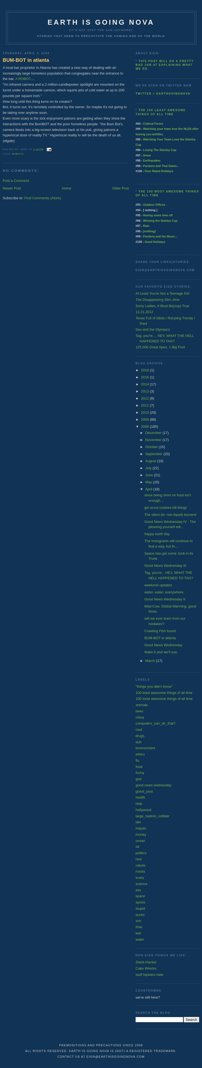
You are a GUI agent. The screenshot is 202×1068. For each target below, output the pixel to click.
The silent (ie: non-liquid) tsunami (170, 515)
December (154, 433)
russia (140, 871)
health (140, 797)
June (149, 475)
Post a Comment (16, 181)
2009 (145, 419)
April (149, 489)
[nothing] (149, 231)
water (140, 939)
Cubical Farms (153, 123)
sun (138, 921)
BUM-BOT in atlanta (26, 60)
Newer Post (12, 188)
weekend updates (158, 585)
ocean (140, 841)
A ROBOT (22, 79)
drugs (140, 736)
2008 (145, 426)
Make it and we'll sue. (161, 652)
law (138, 822)
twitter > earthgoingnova (163, 93)
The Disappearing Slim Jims (157, 300)
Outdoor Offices (154, 204)
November (154, 440)
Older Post (120, 188)
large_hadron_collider (152, 816)
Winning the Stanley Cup (160, 220)
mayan (141, 828)
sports (140, 902)
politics (141, 853)
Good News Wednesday (163, 645)
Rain (146, 225)
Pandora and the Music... (160, 236)
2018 (145, 370)
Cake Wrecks (146, 968)
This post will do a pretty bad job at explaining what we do (165, 65)
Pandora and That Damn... (161, 166)
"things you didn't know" (154, 686)
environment (145, 748)
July (149, 468)
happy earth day (156, 534)
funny (140, 773)
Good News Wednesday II (164, 599)
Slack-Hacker (146, 962)
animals (142, 705)
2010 (145, 412)
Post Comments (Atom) (42, 198)
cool (139, 730)
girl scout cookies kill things (165, 508)
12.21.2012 (144, 312)
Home (66, 188)
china (140, 717)
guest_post (144, 791)
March (150, 661)
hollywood (143, 810)
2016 (145, 377)
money (141, 834)
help (139, 804)
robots (18, 154)
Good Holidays (155, 241)
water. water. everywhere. (164, 592)
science (142, 884)
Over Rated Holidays (159, 171)
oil (137, 847)
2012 (145, 398)
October (152, 447)
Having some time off (158, 215)
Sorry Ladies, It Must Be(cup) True (162, 306)
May (149, 482)
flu (137, 760)
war (138, 933)
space (140, 896)
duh (139, 742)
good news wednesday (153, 785)
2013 (145, 391)
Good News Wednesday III (165, 566)
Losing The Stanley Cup (160, 150)
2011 (145, 405)
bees (139, 711)
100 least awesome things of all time (164, 693)
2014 (145, 384)
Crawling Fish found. (160, 631)
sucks (140, 915)
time (139, 927)
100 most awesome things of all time (164, 699)
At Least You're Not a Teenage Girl (163, 293)
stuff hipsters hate (149, 975)
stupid (140, 908)
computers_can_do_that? (155, 723)
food (139, 767)
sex (138, 890)
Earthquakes (152, 160)
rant (139, 859)
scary (140, 878)
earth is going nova (100, 22)
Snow (147, 155)
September (154, 454)
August (151, 461)
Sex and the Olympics (153, 329)
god (139, 779)
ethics (140, 754)
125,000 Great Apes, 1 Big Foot (160, 347)
